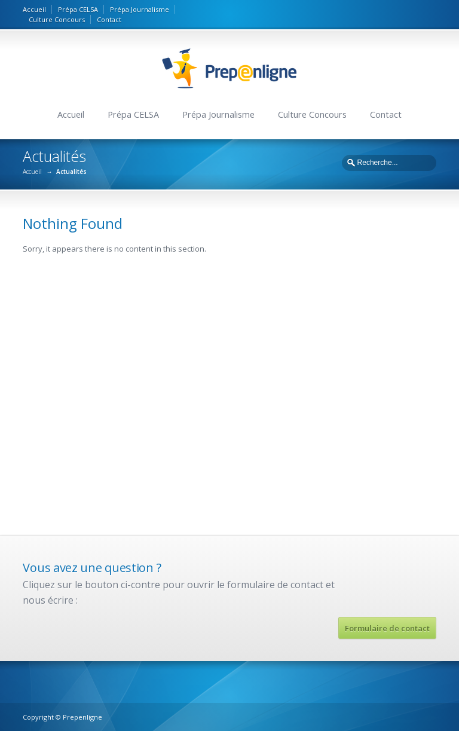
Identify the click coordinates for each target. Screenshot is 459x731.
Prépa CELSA (78, 9)
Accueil (34, 9)
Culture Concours (57, 19)
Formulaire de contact (387, 628)
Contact (109, 19)
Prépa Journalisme (139, 9)
